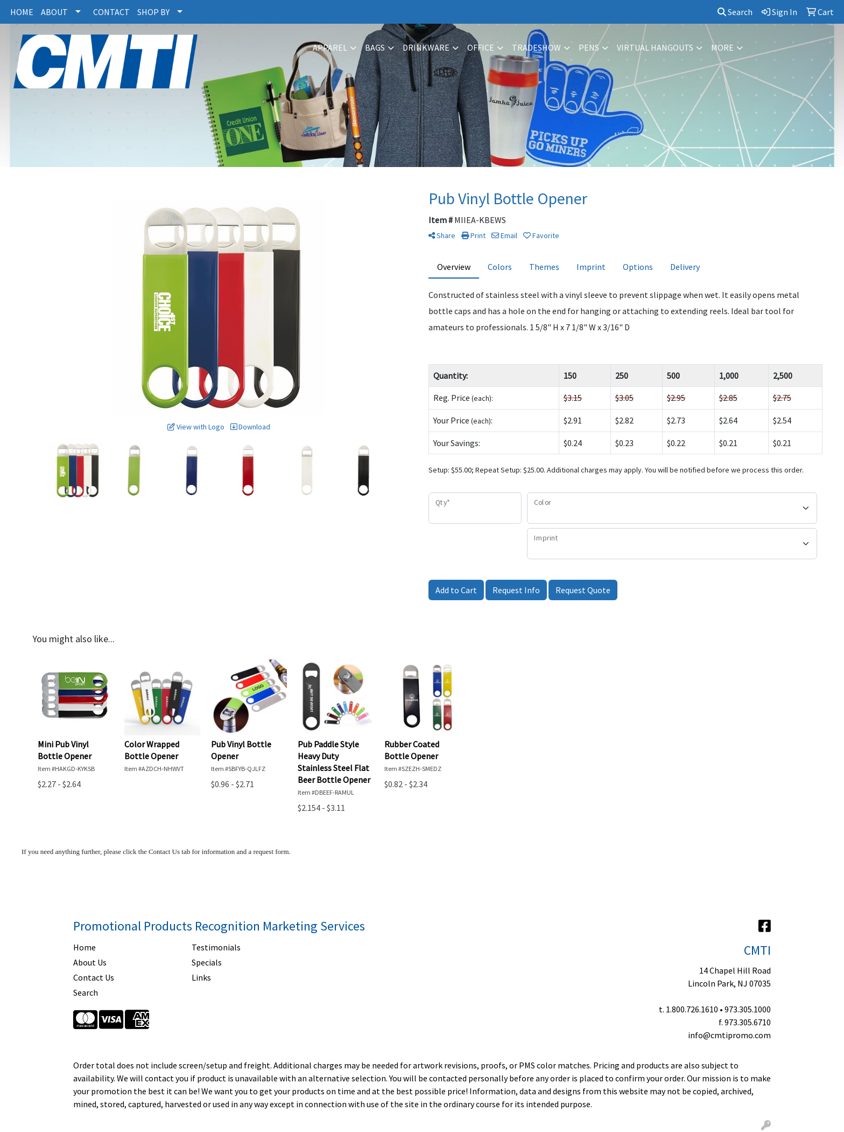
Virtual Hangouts (655, 47)
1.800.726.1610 (692, 1009)
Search (735, 11)
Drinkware (426, 47)
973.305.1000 (748, 1009)
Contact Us (93, 977)
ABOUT (54, 11)
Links (201, 977)
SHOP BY (153, 11)
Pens (589, 47)
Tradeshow (536, 47)
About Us (90, 962)
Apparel (330, 47)
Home (84, 947)
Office (480, 47)
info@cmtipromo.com (729, 1035)
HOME (21, 11)
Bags (375, 47)
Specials (207, 962)
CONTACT (111, 11)
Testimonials (216, 947)
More (722, 47)
